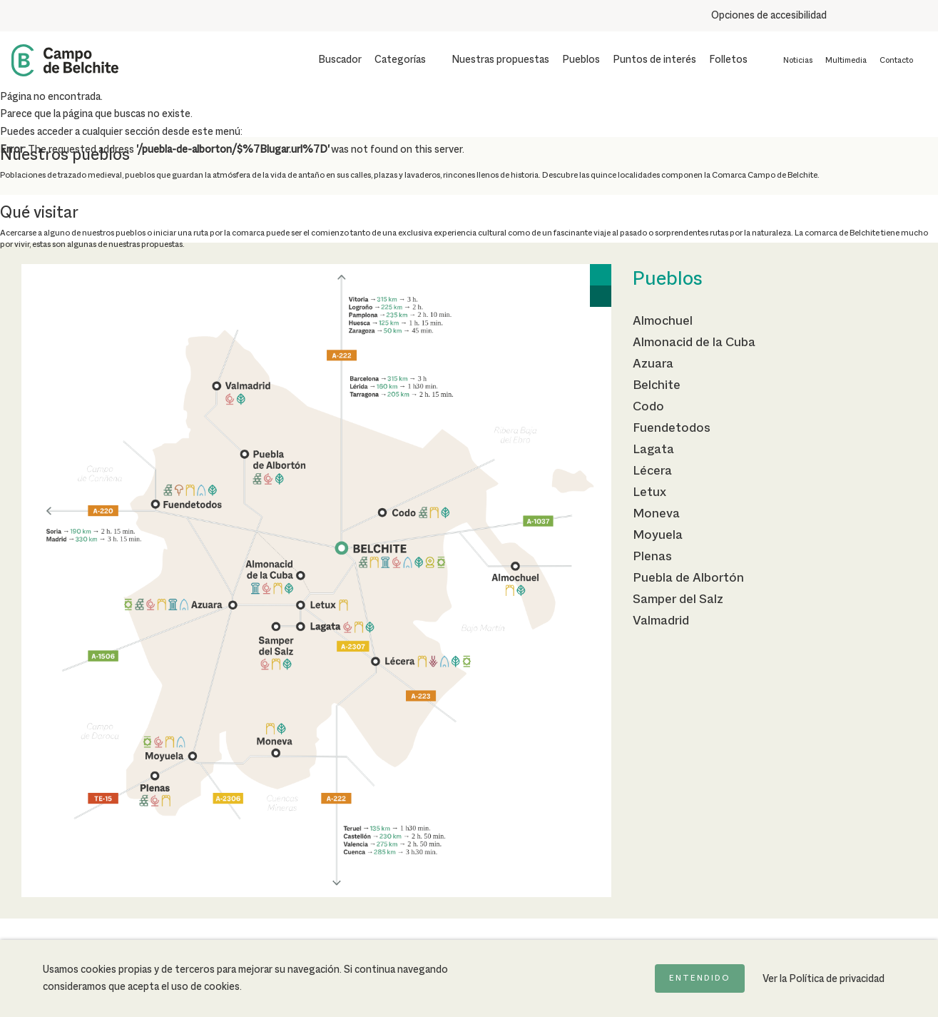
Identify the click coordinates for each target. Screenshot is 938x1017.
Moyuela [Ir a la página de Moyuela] (658, 535)
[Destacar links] (921, 15)
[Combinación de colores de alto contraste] (896, 15)
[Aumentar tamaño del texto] (846, 15)
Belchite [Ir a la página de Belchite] (656, 385)
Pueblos (581, 60)
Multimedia (846, 60)
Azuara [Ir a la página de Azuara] (653, 364)
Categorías (400, 60)
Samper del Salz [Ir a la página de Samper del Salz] (678, 599)
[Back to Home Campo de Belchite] (65, 60)
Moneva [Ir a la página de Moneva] (656, 514)
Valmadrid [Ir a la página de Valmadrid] (661, 621)
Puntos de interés (654, 60)
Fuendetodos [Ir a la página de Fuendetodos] (671, 428)
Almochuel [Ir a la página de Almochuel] (663, 321)
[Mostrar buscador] (331, 60)
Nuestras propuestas (500, 60)
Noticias (797, 60)
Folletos (728, 60)
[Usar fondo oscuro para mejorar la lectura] (872, 15)
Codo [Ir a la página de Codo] (648, 407)
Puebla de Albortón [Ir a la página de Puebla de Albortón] (688, 578)
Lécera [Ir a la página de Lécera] (652, 471)
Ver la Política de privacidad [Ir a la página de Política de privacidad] (824, 979)
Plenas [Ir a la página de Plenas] (652, 557)
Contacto (896, 60)
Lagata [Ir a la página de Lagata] (653, 449)
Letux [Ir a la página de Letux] (649, 492)
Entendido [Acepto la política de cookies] (699, 978)
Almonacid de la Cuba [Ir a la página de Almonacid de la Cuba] (694, 342)
